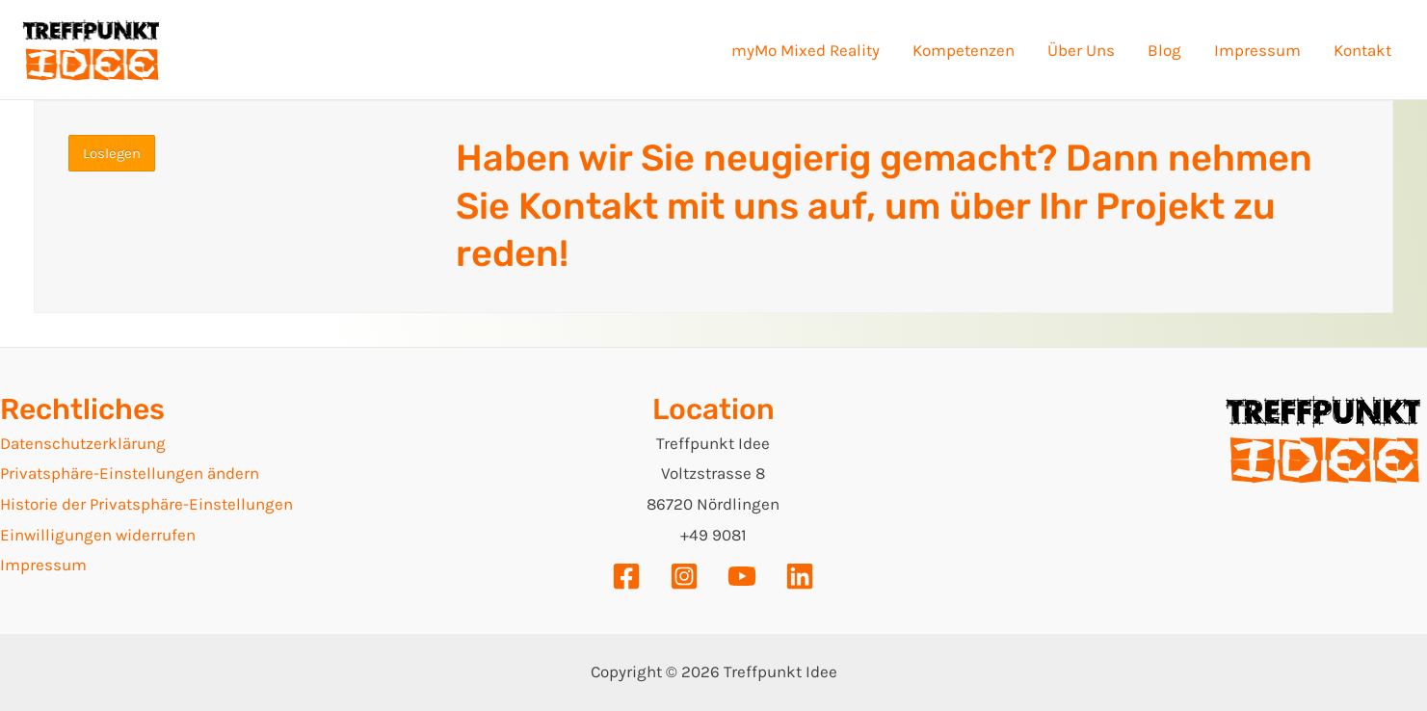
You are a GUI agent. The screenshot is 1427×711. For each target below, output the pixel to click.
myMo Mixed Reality (805, 50)
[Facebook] (626, 576)
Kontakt (1362, 50)
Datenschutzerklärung (83, 443)
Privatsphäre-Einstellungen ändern (129, 473)
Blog (1164, 50)
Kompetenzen (963, 50)
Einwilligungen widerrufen (98, 534)
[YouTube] (741, 576)
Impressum (1257, 50)
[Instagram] (684, 576)
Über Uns (1081, 50)
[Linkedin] (799, 576)
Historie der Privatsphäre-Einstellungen (146, 504)
